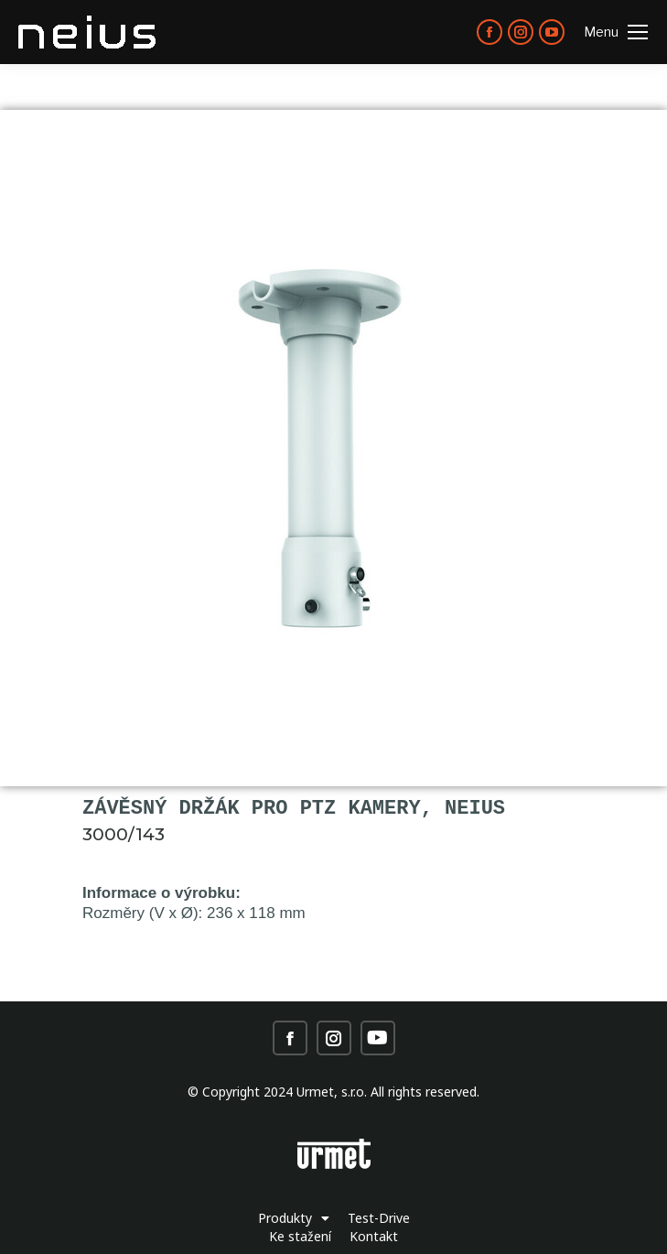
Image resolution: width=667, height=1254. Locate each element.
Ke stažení (300, 1236)
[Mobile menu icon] (616, 32)
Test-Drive (379, 1218)
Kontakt (374, 1236)
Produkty (293, 1218)
